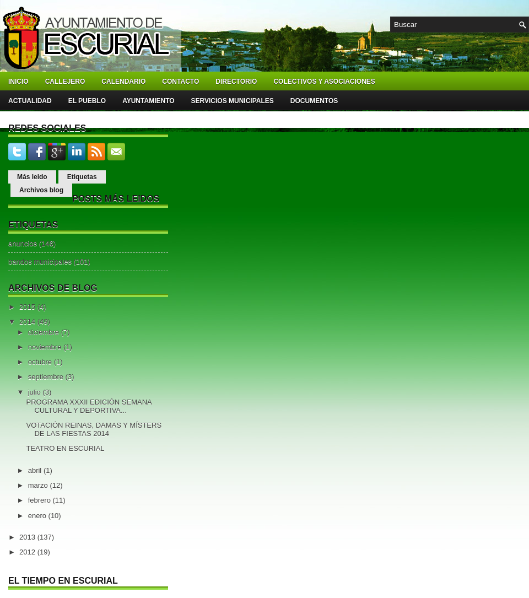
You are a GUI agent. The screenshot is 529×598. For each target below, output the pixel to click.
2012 (28, 552)
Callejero (65, 81)
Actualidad (30, 101)
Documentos (314, 101)
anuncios (22, 243)
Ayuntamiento (148, 101)
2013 (28, 537)
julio (35, 392)
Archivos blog (41, 190)
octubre (41, 362)
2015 (28, 307)
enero (38, 515)
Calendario (123, 81)
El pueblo (87, 101)
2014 (28, 321)
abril (36, 470)
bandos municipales (40, 261)
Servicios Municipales (232, 101)
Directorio (236, 81)
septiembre (47, 377)
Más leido (32, 177)
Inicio (18, 81)
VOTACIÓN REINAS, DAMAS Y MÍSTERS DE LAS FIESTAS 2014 (93, 429)
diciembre (44, 332)
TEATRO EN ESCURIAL (65, 448)
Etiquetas (82, 177)
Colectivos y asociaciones (324, 81)
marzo (39, 485)
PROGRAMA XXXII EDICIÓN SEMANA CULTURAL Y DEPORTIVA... (89, 406)
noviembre (45, 347)
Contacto (180, 81)
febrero (40, 500)
